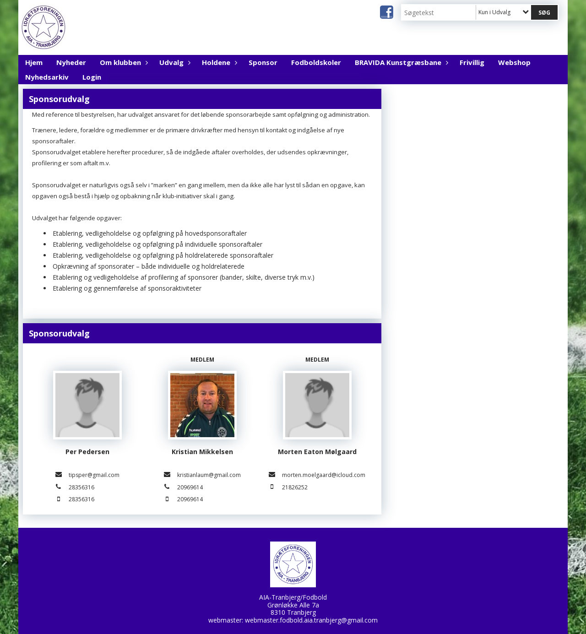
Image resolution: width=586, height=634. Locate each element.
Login (91, 76)
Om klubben (123, 62)
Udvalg (173, 62)
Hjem (34, 62)
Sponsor (263, 62)
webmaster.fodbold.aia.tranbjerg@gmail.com (311, 620)
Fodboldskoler (316, 62)
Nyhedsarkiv (47, 76)
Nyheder (71, 62)
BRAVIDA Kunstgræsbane (400, 62)
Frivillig (472, 62)
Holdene (218, 62)
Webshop (514, 62)
